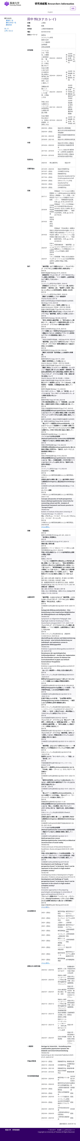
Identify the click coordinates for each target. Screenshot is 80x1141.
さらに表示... (45, 527)
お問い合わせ (8, 31)
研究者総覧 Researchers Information (54, 3)
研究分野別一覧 (11, 23)
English (50, 12)
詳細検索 (9, 25)
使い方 (6, 29)
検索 (72, 8)
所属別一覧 (9, 20)
